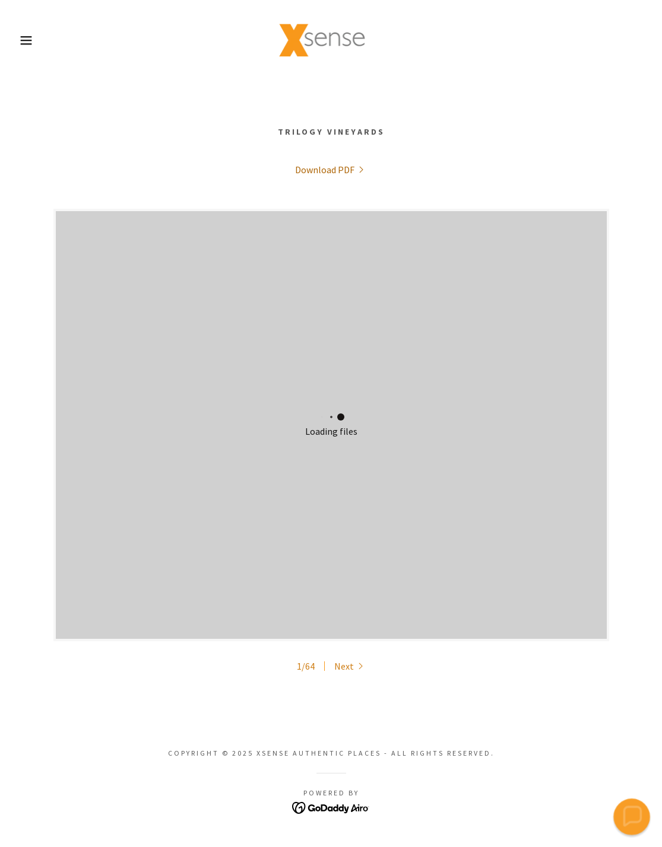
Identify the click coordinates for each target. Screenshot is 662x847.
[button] (33, 40)
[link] (330, 39)
